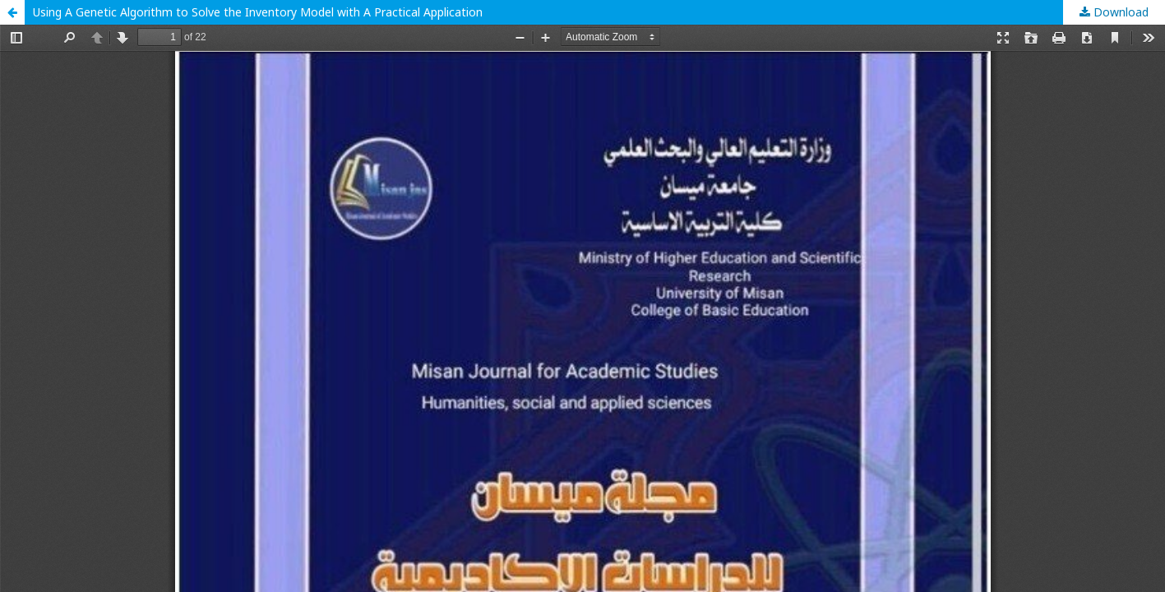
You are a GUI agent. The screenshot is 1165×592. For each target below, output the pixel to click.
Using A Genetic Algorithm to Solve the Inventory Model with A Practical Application (258, 12)
